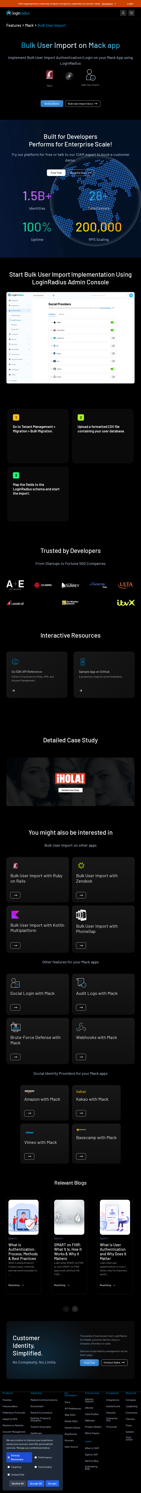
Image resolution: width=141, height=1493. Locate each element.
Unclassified (16, 1474)
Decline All (18, 1483)
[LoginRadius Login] (123, 13)
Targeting (14, 1466)
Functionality (43, 1466)
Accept (52, 1483)
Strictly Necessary (15, 1457)
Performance (43, 1457)
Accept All (36, 1483)
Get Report (109, 3)
